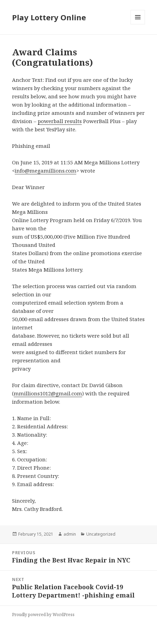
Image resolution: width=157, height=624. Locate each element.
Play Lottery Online (49, 17)
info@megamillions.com (45, 170)
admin (70, 534)
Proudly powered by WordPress (43, 614)
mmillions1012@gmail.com (48, 393)
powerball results (60, 121)
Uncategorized (100, 534)
